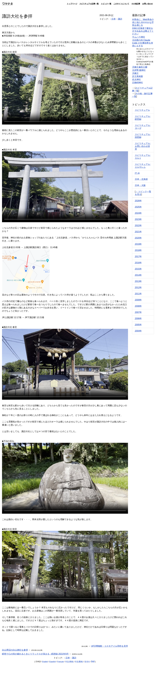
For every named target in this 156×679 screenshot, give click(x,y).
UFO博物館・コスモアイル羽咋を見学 (109, 646)
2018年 (138, 250)
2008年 (138, 306)
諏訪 (120, 19)
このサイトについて (121, 3)
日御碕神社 (137, 82)
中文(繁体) (79, 662)
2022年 (138, 225)
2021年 (138, 232)
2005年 (138, 325)
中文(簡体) (69, 662)
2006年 (138, 318)
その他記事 (135, 3)
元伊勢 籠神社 (139, 70)
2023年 (138, 219)
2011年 (138, 294)
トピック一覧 (106, 3)
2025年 (138, 207)
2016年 (138, 263)
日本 (113, 19)
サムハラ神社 (138, 37)
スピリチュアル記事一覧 (89, 3)
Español (52, 662)
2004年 (138, 331)
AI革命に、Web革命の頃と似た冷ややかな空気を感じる (143, 22)
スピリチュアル (142, 110)
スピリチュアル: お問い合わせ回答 (142, 146)
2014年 (138, 275)
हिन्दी (92, 662)
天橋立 (135, 73)
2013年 (138, 281)
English (45, 662)
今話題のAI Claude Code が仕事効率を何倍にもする (142, 43)
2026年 (138, 201)
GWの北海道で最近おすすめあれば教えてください (143, 31)
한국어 (87, 662)
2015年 (138, 269)
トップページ (72, 3)
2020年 (138, 238)
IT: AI (137, 173)
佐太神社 (136, 79)
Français (60, 662)
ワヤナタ (7, 3)
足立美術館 (137, 76)
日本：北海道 (141, 179)
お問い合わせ (147, 3)
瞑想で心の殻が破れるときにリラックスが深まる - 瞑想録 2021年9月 (35, 654)
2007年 (138, 312)
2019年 (138, 244)
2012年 (138, 287)
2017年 (138, 256)
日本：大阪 (140, 185)
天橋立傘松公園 (139, 67)
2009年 (138, 300)
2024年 (138, 213)
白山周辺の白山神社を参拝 (15, 650)
